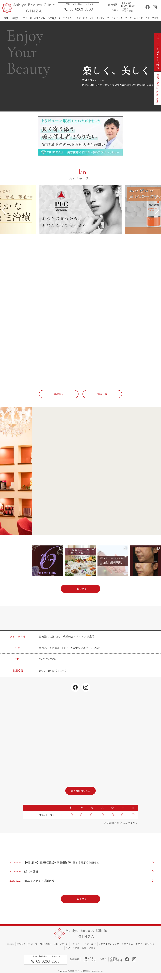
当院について (61, 943)
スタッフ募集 (72, 947)
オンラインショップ (108, 943)
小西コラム (127, 943)
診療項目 (21, 943)
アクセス (75, 943)
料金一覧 (32, 943)
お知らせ (149, 943)
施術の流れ (45, 943)
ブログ (139, 943)
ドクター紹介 (89, 943)
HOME (10, 943)
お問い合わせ (89, 947)
